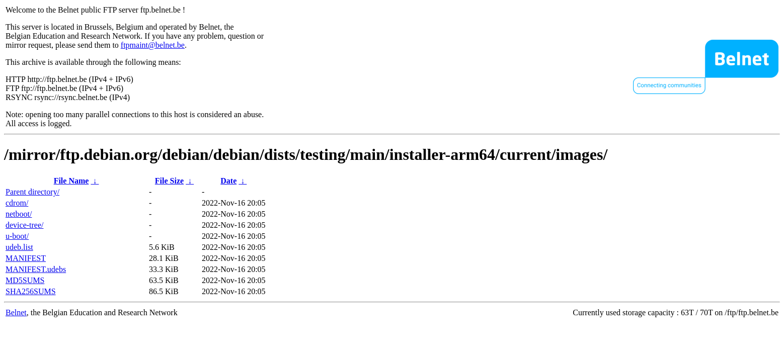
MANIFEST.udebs (36, 269)
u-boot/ (17, 236)
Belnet (16, 312)
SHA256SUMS (31, 291)
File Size (169, 180)
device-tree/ (25, 225)
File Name (71, 180)
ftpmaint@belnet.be (153, 45)
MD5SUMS (25, 280)
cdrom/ (17, 203)
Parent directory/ (32, 192)
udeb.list (19, 247)
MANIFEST (26, 258)
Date (228, 180)
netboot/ (19, 214)
